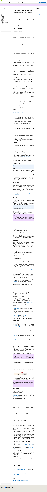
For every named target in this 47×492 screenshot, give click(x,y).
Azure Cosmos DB (31, 444)
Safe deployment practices (30, 302)
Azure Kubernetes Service (16, 308)
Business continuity (38, 8)
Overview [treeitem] (2, 10)
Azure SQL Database (25, 444)
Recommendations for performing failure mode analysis (19, 112)
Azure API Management (24, 278)
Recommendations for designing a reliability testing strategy (23, 326)
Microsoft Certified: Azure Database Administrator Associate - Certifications (20, 480)
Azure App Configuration (16, 315)
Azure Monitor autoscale (18, 279)
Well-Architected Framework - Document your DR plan (22, 401)
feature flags (22, 315)
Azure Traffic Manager (21, 412)
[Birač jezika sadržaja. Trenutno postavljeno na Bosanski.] (2, 487)
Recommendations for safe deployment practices (22, 176)
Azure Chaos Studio (15, 325)
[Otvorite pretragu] (43, 0)
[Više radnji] (33, 7)
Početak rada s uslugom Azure (43, 2)
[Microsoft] (1, 0)
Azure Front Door (16, 412)
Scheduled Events (16, 339)
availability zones (25, 238)
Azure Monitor (15, 335)
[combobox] (6, 8)
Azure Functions (15, 281)
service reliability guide (17, 231)
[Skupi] (10, 7)
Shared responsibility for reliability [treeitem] (5, 34)
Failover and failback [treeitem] (4, 33)
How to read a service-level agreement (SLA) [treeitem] (6, 35)
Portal (38, 2)
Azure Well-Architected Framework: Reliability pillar (21, 469)
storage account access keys (25, 313)
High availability (37, 9)
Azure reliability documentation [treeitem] (4, 9)
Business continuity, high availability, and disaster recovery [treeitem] (6, 31)
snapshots (25, 315)
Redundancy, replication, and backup (27, 269)
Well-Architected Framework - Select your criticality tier (26, 55)
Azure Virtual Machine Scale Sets (17, 226)
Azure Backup (15, 442)
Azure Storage (15, 263)
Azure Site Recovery (16, 411)
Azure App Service (16, 228)
